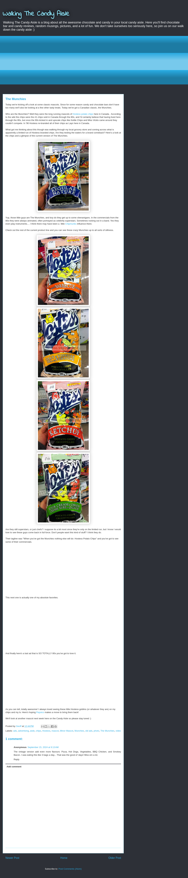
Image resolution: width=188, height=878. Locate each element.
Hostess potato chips (83, 114)
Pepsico (40, 712)
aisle (32, 730)
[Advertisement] (96, 60)
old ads (88, 730)
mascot (55, 730)
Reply (16, 759)
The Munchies (107, 730)
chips (38, 730)
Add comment (14, 766)
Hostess (46, 730)
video (118, 730)
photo (96, 730)
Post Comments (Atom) (70, 869)
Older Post (114, 857)
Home (64, 857)
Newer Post (12, 857)
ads (15, 730)
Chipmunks (70, 223)
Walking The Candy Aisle (36, 14)
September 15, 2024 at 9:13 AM (43, 747)
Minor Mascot (66, 730)
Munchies (79, 730)
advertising (23, 730)
